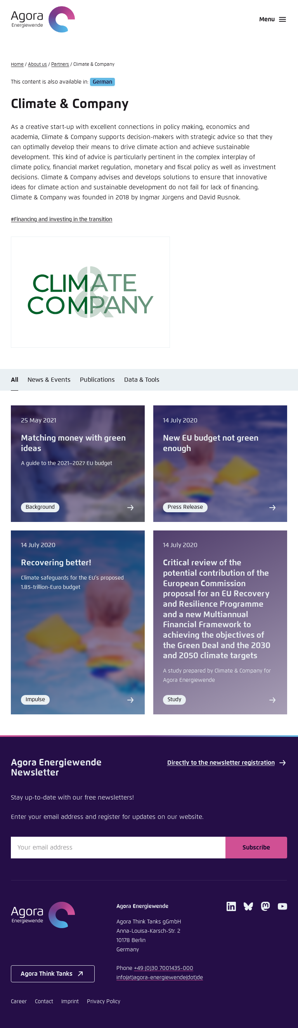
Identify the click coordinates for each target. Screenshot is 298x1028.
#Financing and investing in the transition (61, 219)
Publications (97, 380)
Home (17, 64)
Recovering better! (56, 563)
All (14, 380)
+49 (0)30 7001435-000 (163, 968)
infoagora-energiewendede (159, 977)
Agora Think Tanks (53, 973)
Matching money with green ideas (73, 443)
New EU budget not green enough (210, 443)
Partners (60, 64)
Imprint (70, 1001)
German (102, 82)
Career (19, 1001)
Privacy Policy (103, 1001)
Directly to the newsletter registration (227, 762)
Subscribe (256, 847)
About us (37, 64)
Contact (44, 1001)
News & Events (49, 380)
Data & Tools (141, 380)
